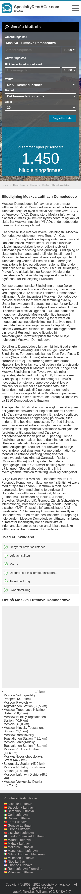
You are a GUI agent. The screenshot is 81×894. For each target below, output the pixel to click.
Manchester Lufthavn (22, 850)
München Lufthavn (21, 858)
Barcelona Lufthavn (21, 807)
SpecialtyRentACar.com (36, 7)
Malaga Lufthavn (19, 843)
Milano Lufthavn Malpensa (26, 854)
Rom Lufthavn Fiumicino (25, 868)
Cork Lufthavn (18, 814)
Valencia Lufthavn (20, 872)
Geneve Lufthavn (20, 825)
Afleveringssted (15, 58)
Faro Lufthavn (17, 822)
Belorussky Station (17, 763)
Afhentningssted (16, 37)
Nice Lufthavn (17, 861)
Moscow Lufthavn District (21, 774)
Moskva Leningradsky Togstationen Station (19, 743)
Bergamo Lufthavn (21, 811)
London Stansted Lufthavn (26, 836)
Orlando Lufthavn (20, 865)
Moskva (9, 724)
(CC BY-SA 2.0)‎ (60, 891)
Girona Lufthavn (19, 829)
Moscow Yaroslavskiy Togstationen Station (19, 736)
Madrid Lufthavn (19, 840)
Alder (8, 101)
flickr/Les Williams (35, 891)
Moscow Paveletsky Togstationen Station (18, 704)
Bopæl (9, 90)
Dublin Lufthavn (19, 818)
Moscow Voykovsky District (23, 781)
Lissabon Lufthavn (21, 832)
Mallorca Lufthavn (20, 847)
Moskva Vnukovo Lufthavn (22, 749)
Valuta (9, 79)
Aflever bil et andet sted (25, 64)
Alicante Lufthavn (20, 804)
